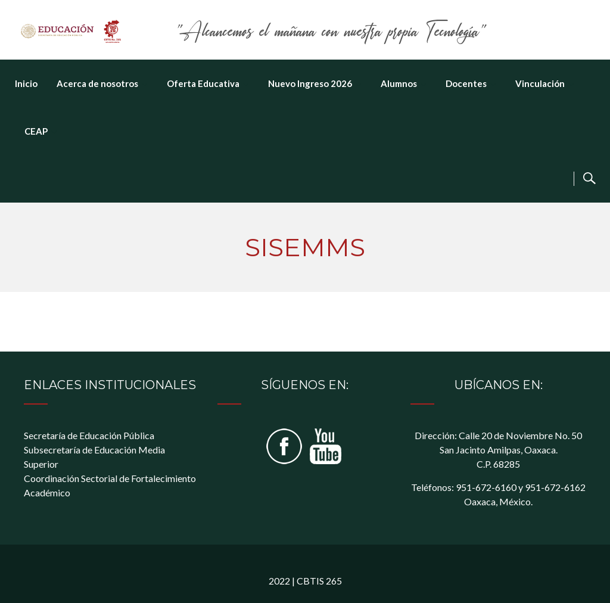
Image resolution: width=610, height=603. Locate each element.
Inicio (26, 83)
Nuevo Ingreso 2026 (310, 83)
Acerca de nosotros (97, 83)
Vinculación (540, 83)
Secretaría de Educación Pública (89, 435)
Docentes (466, 83)
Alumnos (399, 83)
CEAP (36, 131)
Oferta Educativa (203, 83)
